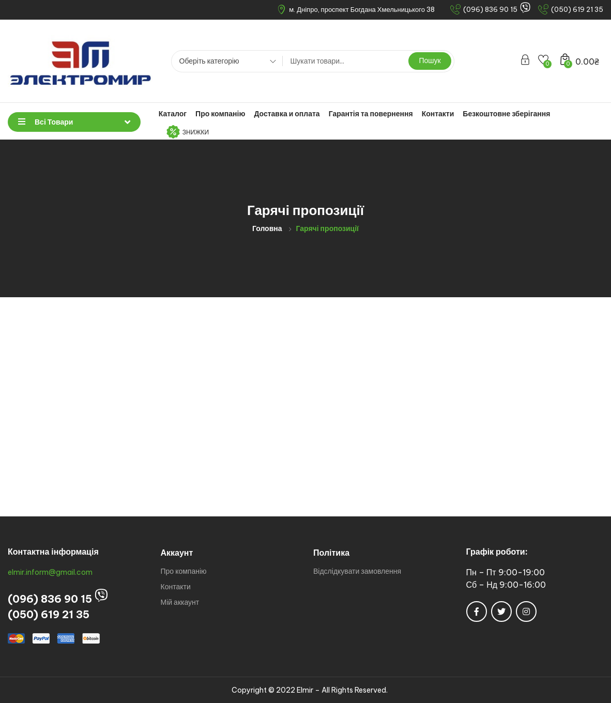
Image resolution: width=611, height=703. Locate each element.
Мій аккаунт (180, 602)
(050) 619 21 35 (48, 614)
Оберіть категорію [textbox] (209, 61)
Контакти (438, 113)
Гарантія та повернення (371, 113)
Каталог (173, 113)
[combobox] (224, 62)
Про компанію (220, 113)
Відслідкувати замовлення (357, 571)
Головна (267, 228)
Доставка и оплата (286, 113)
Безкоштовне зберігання (506, 113)
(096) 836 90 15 (50, 598)
